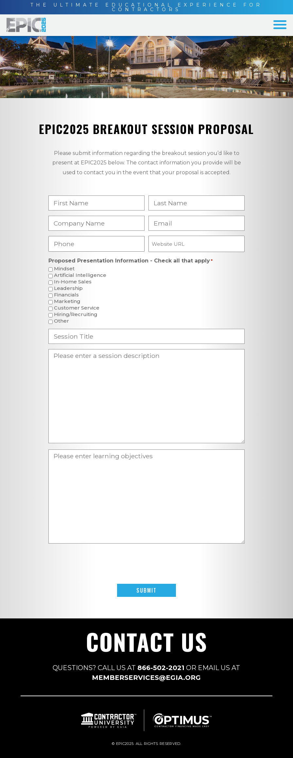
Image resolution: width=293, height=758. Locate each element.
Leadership (68, 288)
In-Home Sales (73, 282)
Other (61, 321)
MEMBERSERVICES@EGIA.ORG (146, 678)
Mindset (64, 269)
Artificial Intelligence (80, 275)
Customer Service (76, 308)
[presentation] (146, 564)
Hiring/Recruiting (75, 314)
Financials (66, 295)
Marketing (67, 301)
